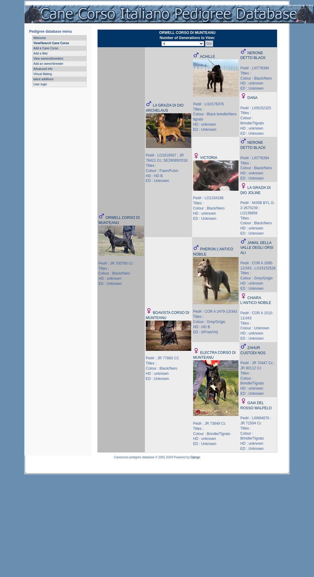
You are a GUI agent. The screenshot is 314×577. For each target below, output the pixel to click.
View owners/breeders (48, 58)
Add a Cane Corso (45, 48)
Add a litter (40, 53)
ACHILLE (207, 56)
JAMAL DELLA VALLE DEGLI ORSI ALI (256, 248)
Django (195, 457)
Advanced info (42, 69)
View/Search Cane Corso (51, 43)
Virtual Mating (42, 74)
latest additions (43, 79)
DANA (252, 98)
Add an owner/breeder (48, 63)
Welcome (39, 38)
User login (40, 84)
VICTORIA (208, 158)
